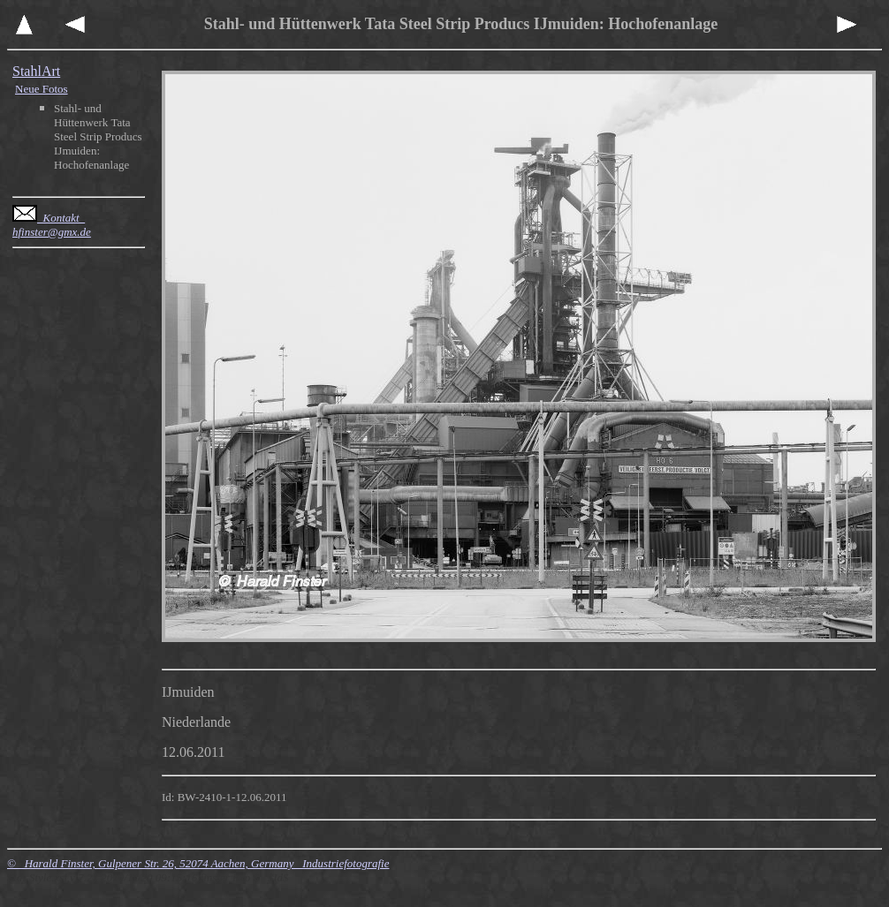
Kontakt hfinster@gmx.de (51, 224)
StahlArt (36, 71)
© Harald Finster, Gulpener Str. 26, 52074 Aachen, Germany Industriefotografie (198, 863)
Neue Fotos (41, 88)
